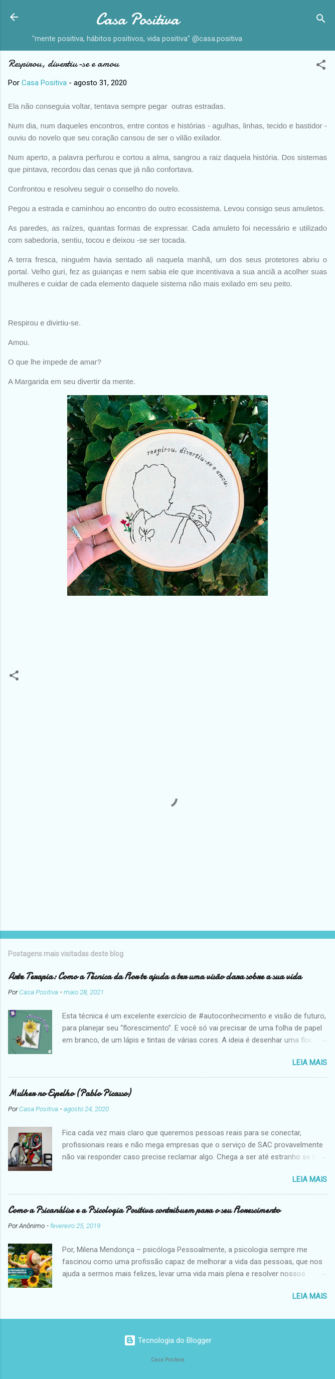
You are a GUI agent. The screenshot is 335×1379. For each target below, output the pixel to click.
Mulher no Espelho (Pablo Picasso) (69, 1093)
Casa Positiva (137, 19)
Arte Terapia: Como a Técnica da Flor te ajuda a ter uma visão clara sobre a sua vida (154, 976)
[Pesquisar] (321, 20)
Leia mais (309, 1062)
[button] (321, 66)
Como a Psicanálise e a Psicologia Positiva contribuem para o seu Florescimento (144, 1210)
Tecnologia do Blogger (168, 1340)
